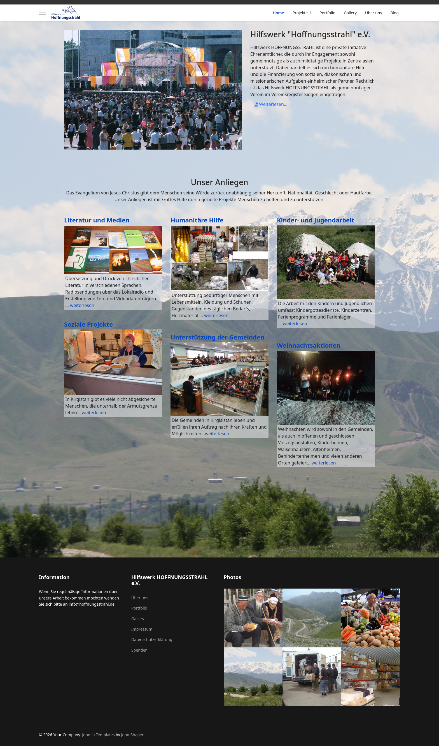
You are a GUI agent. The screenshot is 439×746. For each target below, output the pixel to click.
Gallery (350, 12)
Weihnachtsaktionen (308, 345)
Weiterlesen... (271, 104)
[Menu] (42, 12)
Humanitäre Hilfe (197, 220)
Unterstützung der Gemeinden (217, 337)
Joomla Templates (98, 734)
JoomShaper (132, 734)
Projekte (300, 12)
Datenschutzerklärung (151, 639)
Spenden (139, 650)
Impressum (141, 629)
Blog (394, 12)
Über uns (373, 12)
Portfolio (327, 12)
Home (278, 12)
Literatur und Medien (97, 220)
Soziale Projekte (88, 324)
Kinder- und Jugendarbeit (315, 220)
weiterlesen (82, 305)
